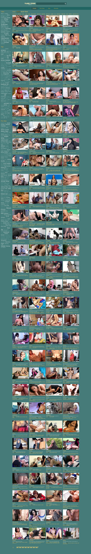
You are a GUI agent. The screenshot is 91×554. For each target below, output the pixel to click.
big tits (5, 58)
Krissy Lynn (3, 197)
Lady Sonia (6, 198)
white (2, 117)
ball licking (73, 30)
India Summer (4, 175)
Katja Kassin (6, 192)
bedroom (30, 418)
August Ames (7, 147)
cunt (7, 71)
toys (4, 115)
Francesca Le (3, 171)
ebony (10, 74)
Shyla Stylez (3, 237)
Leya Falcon (7, 202)
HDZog (2, 20)
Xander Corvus (5, 246)
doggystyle (6, 73)
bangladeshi (68, 48)
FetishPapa (3, 17)
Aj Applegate (3, 127)
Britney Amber (4, 152)
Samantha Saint (3, 228)
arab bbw (43, 14)
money (20, 119)
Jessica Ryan (6, 183)
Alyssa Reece (6, 133)
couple (9, 66)
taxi (56, 452)
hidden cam (57, 470)
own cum (77, 506)
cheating (5, 64)
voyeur (75, 152)
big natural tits (69, 152)
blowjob (7, 60)
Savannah (6, 232)
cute (1, 72)
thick (68, 382)
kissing (8, 88)
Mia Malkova (4, 211)
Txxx (6, 35)
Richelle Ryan (6, 223)
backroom (66, 276)
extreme (43, 66)
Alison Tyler (5, 132)
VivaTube (8, 39)
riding (6, 106)
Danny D (3, 167)
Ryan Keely (9, 226)
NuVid (2, 27)
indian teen (63, 14)
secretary (60, 66)
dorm (21, 470)
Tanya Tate (9, 239)
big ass (9, 55)
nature (7, 98)
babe (2, 54)
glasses (47, 49)
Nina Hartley (5, 218)
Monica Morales (7, 214)
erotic (5, 76)
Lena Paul (7, 200)
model (2, 97)
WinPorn (5, 41)
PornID (30, 396)
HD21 (2, 19)
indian (9, 86)
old (10, 99)
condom (56, 208)
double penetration (4, 74)
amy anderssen (35, 526)
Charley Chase (4, 159)
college (6, 65)
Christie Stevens (4, 162)
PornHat (8, 28)
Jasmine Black (7, 176)
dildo (2, 73)
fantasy (2, 78)
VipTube (3, 39)
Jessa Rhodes (3, 182)
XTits (2, 42)
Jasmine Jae (3, 177)
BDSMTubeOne (3, 15)
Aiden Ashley (8, 126)
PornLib (5, 29)
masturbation (4, 93)
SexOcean (3, 32)
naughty (2, 99)
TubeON (2, 35)
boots (68, 31)
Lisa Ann (3, 204)
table (74, 67)
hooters (9, 85)
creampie (3, 68)
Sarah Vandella (4, 230)
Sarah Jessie (6, 229)
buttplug (36, 418)
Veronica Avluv (6, 244)
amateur (3, 50)
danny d (17, 31)
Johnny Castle (7, 185)
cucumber (53, 224)
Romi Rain (3, 226)
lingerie (9, 91)
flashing (64, 102)
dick (10, 72)
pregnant (68, 85)
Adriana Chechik (5, 125)
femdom (5, 79)
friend (20, 66)
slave (19, 524)
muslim (52, 14)
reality (9, 105)
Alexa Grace (6, 128)
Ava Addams (4, 148)
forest (64, 471)
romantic (64, 208)
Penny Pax (7, 220)
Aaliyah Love (3, 123)
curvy (9, 71)
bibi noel (21, 226)
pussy (5, 105)
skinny (5, 108)
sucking (2, 113)
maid (47, 84)
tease (22, 452)
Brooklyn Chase (7, 153)
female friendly (70, 277)
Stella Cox (7, 238)
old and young (73, 506)
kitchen (16, 312)
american (8, 50)
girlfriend (5, 81)
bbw (10, 54)
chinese (71, 84)
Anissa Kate (4, 141)
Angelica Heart (7, 138)
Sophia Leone (8, 237)
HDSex (6, 19)
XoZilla (9, 41)
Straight (34, 8)
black (8, 58)
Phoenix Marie (4, 221)
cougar (6, 66)
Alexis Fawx (4, 131)
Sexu (7, 32)
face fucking (3, 77)
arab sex (19, 14)
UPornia (3, 36)
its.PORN (3, 23)
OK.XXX (6, 27)
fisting (23, 152)
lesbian (2, 91)
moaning (7, 96)
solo (10, 109)
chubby (8, 64)
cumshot (9, 70)
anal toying (68, 170)
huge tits (2, 86)
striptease (6, 111)
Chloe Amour (7, 161)
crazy (6, 67)
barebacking (6, 54)
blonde (3, 60)
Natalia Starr (3, 216)
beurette (51, 470)
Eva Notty (6, 170)
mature (9, 93)
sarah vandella (68, 86)
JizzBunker (4, 24)
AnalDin (6, 13)
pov (10, 103)
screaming (5, 107)
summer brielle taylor (69, 508)
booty (5, 61)
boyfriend (68, 84)
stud (27, 365)
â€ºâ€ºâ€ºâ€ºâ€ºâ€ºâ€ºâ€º (27, 547)
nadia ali (34, 436)
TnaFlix (6, 34)
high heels (40, 399)
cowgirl (2, 67)
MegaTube (3, 25)
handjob (7, 82)
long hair (2, 92)
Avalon (5, 149)
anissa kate (17, 226)
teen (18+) (54, 84)
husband (6, 86)
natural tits (3, 98)
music (78, 435)
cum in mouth (3, 70)
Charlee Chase (7, 158)
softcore (6, 109)
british (4, 63)
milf (5, 95)
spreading (53, 365)
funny (17, 207)
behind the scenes (38, 29)
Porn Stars (42, 8)
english (2, 76)
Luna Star (6, 205)
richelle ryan (18, 190)
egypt (26, 14)
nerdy (44, 524)
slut (8, 108)
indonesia (58, 14)
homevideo (5, 85)
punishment (14, 524)
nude (8, 99)
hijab (29, 14)
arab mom (48, 14)
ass (8, 51)
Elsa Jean (6, 168)
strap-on (2, 111)
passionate (64, 67)
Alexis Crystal (5, 129)
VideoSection (5, 38)
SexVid (2, 34)
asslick (19, 416)
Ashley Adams (6, 144)
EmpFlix (6, 16)
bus (19, 470)
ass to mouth (39, 224)
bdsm (2, 55)
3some (6, 48)
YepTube (3, 43)
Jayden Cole (6, 178)
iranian (72, 152)
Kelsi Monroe (5, 195)
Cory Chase (7, 163)
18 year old (3, 48)
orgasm (4, 100)
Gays (49, 8)
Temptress (3, 240)
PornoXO (3, 31)
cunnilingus (3, 71)
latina (6, 89)
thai (38, 366)
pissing (2, 103)
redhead (2, 106)
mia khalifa (34, 31)
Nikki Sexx (7, 217)
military (30, 277)
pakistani (22, 312)
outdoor (35, 49)
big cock (49, 48)
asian (5, 51)
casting (2, 64)
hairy (4, 82)
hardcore (3, 84)
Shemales (56, 8)
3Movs (2, 13)
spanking (2, 110)
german (2, 81)
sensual (9, 107)
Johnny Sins (4, 187)
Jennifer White (5, 181)
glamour (70, 435)
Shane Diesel (7, 235)
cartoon (77, 276)
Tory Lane (3, 242)
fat (4, 78)
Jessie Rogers (3, 184)
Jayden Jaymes (4, 179)
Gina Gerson (4, 173)
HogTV (6, 20)
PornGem (3, 28)
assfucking (7, 52)
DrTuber (3, 16)
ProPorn (8, 31)
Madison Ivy (3, 206)
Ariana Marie (8, 142)
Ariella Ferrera (3, 143)
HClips (8, 17)
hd (7, 84)
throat (5, 114)
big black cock (3, 57)
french (47, 136)
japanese (8, 87)
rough (8, 106)
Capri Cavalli (8, 154)
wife (4, 117)
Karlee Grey (6, 191)
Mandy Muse (3, 208)
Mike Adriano (4, 213)
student (16, 225)
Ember (2, 170)
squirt (5, 110)
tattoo (6, 113)
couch (30, 136)
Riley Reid (8, 225)
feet (6, 78)
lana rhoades (68, 32)
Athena (3, 146)
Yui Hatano (3, 247)
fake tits (9, 77)
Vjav (2, 40)
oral (2, 100)
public (2, 105)
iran (55, 14)
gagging (33, 225)
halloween (64, 506)
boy (70, 31)
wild (6, 117)
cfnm (20, 170)
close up (2, 65)
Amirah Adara (4, 135)
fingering (3, 80)
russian (2, 107)
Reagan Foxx (6, 222)
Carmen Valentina (4, 155)
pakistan (70, 14)
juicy (72, 365)
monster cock (8, 97)
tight (7, 114)
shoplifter (71, 85)
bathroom (70, 242)
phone (32, 347)
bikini (36, 152)
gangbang (7, 80)
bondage (2, 61)
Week (26, 11)
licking (6, 91)
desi (71, 31)
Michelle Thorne (8, 212)
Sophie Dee (3, 238)
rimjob (72, 136)
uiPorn (9, 35)
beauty (5, 55)
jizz (1, 88)
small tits (3, 109)
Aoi (4, 142)
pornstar (6, 103)
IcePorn (7, 21)
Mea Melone (8, 209)
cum (10, 68)
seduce (52, 400)
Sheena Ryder (8, 236)
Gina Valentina (8, 173)
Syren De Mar (4, 239)
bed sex (55, 207)
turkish (42, 277)
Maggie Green (8, 206)
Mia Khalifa (3, 211)
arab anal (39, 14)
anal (2, 51)
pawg (54, 348)
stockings (9, 110)
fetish (9, 79)
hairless (74, 277)
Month (22, 11)
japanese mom (75, 14)
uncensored (7, 115)
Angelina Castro (4, 139)
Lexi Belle (2, 201)
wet (8, 116)
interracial (3, 87)
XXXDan (6, 42)
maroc (23, 14)
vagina (47, 471)
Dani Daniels (7, 166)
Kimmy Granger (6, 196)
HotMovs (3, 21)
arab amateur (33, 14)
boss (53, 66)
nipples (5, 99)
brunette (8, 63)
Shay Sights (3, 236)
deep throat (5, 72)
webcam (5, 116)
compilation (3, 66)
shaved (2, 108)
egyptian (40, 48)
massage (6, 92)
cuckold (7, 68)
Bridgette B (6, 151)
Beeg (8, 15)
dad (67, 14)
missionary (3, 96)
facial (7, 77)
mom (5, 97)
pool (41, 152)
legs (40, 524)
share (38, 49)
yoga (15, 276)
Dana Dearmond (4, 164)
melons (2, 95)
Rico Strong (3, 225)
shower (64, 243)
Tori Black (8, 240)
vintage (2, 116)
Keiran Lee (4, 194)
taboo (23, 294)
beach (66, 189)
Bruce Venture (3, 154)
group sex (71, 454)
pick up (75, 102)
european (8, 76)
